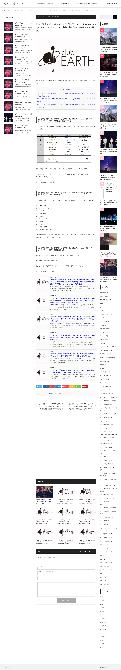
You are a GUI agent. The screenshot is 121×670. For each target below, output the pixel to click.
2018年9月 (103, 633)
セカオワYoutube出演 (105, 404)
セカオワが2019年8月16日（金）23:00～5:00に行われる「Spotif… (22, 119)
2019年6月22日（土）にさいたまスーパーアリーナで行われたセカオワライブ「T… (23, 98)
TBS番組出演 (103, 361)
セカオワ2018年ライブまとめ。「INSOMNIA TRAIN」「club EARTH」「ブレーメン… (44, 501)
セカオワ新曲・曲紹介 (111, 3)
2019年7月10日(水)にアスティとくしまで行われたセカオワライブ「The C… (23, 75)
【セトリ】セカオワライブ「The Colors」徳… (22, 69)
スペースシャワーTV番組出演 (107, 397)
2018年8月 (103, 636)
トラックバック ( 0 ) (81, 551)
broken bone (103, 292)
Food (101, 310)
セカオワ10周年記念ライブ (107, 400)
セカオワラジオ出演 (105, 494)
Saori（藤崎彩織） (105, 350)
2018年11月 (103, 625)
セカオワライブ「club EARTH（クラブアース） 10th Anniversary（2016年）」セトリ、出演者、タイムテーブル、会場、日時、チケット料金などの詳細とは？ (72, 337)
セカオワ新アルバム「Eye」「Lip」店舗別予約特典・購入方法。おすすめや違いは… (108, 254)
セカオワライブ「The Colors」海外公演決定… (23, 104)
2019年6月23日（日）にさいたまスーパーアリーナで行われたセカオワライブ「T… (23, 86)
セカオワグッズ (104, 421)
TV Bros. (102, 364)
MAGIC (102, 325)
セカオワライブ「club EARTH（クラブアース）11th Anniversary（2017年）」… (44, 542)
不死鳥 (102, 555)
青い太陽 (102, 577)
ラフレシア (103, 548)
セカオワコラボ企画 (105, 424)
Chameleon (103, 296)
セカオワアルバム (65, 3)
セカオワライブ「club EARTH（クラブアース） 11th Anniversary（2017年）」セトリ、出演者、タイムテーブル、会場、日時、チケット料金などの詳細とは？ (72, 319)
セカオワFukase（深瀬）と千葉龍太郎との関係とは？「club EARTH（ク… (108, 228)
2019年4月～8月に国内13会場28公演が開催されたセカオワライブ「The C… (23, 29)
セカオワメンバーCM (105, 447)
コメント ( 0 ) (92, 551)
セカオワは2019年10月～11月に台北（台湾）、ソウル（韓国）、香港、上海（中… (23, 109)
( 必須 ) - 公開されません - (45, 571)
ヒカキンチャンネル (105, 537)
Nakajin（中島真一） (105, 336)
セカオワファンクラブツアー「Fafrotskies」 (87, 3)
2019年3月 (103, 611)
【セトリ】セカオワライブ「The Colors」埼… (22, 81)
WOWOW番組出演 (105, 372)
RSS (10, 667)
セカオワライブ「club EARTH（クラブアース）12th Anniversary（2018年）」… (65, 521)
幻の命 (102, 559)
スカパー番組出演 (104, 386)
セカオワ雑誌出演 (104, 524)
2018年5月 (103, 647)
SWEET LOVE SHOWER (106, 357)
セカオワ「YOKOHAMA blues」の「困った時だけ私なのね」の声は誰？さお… (108, 126)
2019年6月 (103, 600)
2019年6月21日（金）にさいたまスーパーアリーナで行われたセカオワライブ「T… (23, 132)
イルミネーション (104, 379)
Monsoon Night (104, 332)
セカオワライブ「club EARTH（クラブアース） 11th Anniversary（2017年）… (44, 521)
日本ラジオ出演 (104, 566)
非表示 (67, 89)
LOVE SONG (103, 321)
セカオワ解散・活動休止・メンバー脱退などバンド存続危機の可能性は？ (108, 151)
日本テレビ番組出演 (105, 562)
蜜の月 (102, 573)
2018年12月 (103, 622)
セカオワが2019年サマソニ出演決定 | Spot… (23, 115)
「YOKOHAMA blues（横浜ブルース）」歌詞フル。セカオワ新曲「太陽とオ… (108, 49)
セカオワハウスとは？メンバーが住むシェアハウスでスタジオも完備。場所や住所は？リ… (108, 74)
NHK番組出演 (103, 339)
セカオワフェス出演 (105, 443)
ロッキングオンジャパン (106, 552)
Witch (101, 368)
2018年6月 (103, 643)
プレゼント (103, 544)
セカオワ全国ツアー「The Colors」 (44, 3)
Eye (101, 307)
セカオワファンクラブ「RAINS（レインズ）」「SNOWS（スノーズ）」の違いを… (108, 100)
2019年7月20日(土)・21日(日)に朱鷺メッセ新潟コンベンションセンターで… (23, 63)
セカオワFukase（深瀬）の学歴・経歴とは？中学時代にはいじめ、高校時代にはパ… (108, 202)
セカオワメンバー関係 (106, 460)
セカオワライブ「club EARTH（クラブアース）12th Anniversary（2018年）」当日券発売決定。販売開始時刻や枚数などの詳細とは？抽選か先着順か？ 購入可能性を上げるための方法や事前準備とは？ (72, 282)
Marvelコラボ (103, 328)
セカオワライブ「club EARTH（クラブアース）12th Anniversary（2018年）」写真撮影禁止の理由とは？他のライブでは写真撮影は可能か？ (81, 406)
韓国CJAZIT (103, 580)
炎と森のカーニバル (105, 570)
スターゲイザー (104, 390)
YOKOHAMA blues (105, 375)
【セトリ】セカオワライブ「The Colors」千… (22, 35)
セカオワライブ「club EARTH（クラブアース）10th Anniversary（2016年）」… (87, 521)
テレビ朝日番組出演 (105, 534)
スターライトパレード (106, 393)
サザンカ (102, 382)
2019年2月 (103, 615)
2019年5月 (103, 604)
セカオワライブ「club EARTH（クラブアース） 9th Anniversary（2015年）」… (65, 501)
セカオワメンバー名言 (106, 456)
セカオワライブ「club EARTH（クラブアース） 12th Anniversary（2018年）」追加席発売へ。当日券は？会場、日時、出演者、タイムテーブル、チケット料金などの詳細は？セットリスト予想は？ (72, 300)
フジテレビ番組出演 (105, 541)
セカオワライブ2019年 (106, 464)
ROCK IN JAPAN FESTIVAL (107, 346)
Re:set (102, 343)
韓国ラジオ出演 (104, 584)
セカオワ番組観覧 (104, 521)
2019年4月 (103, 607)
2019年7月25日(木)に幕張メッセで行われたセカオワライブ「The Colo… (23, 40)
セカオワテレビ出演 (105, 428)
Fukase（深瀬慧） (105, 314)
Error (101, 303)
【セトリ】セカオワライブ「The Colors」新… (22, 58)
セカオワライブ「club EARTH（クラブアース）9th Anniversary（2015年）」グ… (87, 501)
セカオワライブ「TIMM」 (106, 485)
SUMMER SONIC (104, 354)
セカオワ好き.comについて (107, 507)
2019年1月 (103, 618)
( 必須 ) (40, 566)
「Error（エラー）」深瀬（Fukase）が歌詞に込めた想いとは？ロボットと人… (108, 177)
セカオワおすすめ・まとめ (107, 414)
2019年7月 (103, 597)
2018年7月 (103, 640)
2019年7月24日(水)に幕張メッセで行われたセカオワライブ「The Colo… (23, 51)
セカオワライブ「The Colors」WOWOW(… (23, 24)
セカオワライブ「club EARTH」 (52, 16)
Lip (101, 318)
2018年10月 (103, 629)
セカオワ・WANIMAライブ (107, 498)
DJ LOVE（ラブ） (104, 300)
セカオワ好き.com (14, 3)
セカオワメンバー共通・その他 (108, 451)
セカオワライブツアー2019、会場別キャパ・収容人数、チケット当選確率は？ (108, 279)
